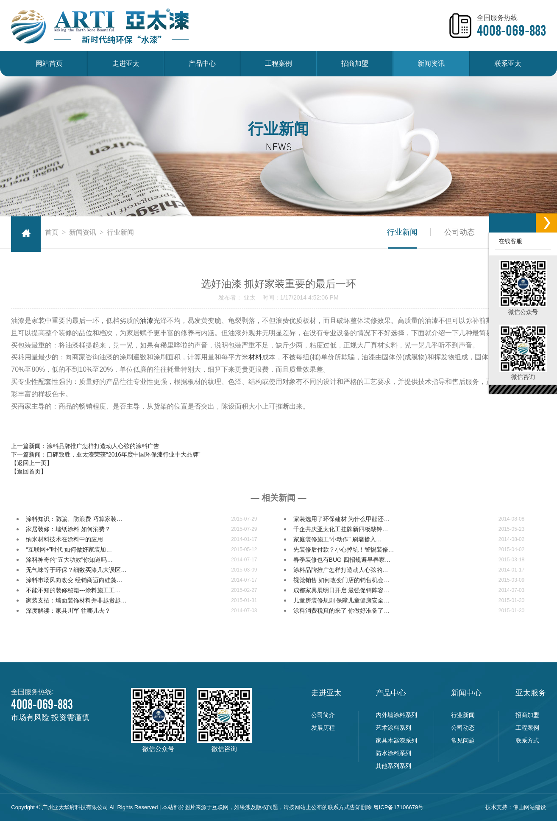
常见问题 (463, 740)
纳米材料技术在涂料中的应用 (64, 539)
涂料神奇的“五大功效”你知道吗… (69, 559)
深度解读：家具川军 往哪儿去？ (68, 610)
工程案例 (278, 63)
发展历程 (323, 727)
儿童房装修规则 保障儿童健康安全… (341, 600)
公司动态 (459, 232)
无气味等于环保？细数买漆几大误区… (76, 569)
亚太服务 (530, 693)
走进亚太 (125, 63)
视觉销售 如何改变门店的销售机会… (341, 580)
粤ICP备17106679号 (398, 807)
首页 (51, 232)
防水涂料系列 (393, 753)
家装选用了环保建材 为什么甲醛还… (341, 519)
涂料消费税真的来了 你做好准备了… (341, 610)
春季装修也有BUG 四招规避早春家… (342, 559)
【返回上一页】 (32, 463)
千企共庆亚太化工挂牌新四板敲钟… (340, 529)
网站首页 (49, 63)
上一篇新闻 (85, 446)
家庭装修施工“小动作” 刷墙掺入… (337, 539)
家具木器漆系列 (396, 740)
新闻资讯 (431, 63)
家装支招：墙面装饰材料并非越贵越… (76, 600)
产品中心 (202, 63)
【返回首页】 (29, 471)
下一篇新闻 (105, 454)
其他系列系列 (393, 765)
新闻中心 (466, 693)
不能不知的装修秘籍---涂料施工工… (73, 590)
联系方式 (527, 740)
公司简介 (323, 715)
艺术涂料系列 (393, 727)
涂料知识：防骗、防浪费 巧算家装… (74, 519)
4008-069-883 (511, 30)
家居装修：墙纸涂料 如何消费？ (68, 529)
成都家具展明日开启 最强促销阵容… (341, 590)
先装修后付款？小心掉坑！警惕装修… (343, 549)
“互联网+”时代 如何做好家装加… (69, 549)
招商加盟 (354, 63)
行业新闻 (402, 232)
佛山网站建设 (529, 807)
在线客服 (508, 241)
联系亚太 (507, 63)
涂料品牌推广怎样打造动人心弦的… (340, 569)
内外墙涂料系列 (396, 715)
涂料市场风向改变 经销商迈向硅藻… (74, 580)
